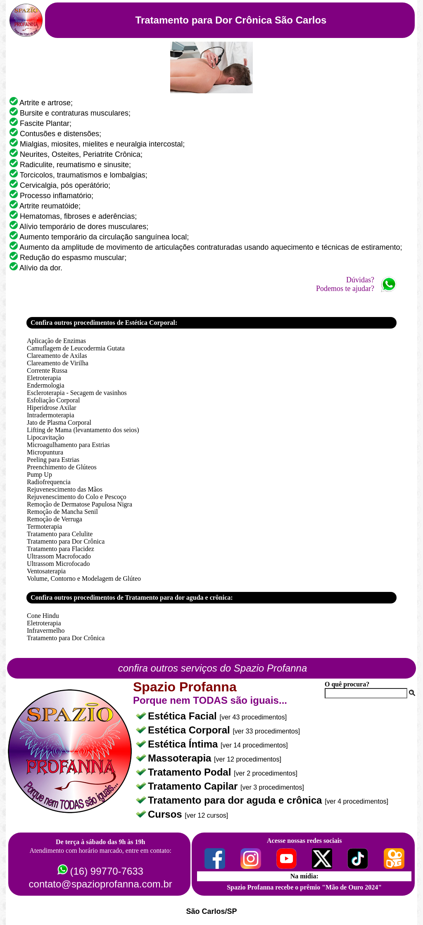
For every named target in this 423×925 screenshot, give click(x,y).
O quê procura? (347, 684)
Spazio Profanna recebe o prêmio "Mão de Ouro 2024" (304, 887)
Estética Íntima (184, 744)
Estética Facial (183, 716)
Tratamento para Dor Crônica (66, 541)
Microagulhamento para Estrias (68, 444)
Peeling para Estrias (53, 459)
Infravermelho (46, 630)
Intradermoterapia (50, 415)
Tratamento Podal (191, 772)
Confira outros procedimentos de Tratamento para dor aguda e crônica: (132, 597)
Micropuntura (45, 452)
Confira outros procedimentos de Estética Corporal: (104, 322)
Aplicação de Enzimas (56, 340)
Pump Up (39, 474)
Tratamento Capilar (194, 786)
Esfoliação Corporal (53, 400)
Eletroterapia (44, 377)
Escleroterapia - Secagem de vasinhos (77, 392)
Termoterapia (44, 526)
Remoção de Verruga (54, 519)
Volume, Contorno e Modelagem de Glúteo (84, 578)
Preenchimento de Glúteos (62, 467)
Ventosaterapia (46, 571)
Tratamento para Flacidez (60, 548)
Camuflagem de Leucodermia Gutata (76, 348)
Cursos (166, 814)
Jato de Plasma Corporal (59, 422)
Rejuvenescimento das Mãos (64, 489)
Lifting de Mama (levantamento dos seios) (83, 429)
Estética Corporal (190, 730)
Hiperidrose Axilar (51, 407)
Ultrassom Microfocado (58, 563)
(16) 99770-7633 (106, 871)
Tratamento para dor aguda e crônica (236, 800)
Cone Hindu (43, 615)
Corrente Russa (47, 370)
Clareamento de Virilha (57, 363)
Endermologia (45, 385)
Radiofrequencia (49, 481)
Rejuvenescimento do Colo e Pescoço (76, 496)
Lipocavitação (45, 437)
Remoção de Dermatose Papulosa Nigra (79, 504)
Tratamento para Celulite (60, 533)
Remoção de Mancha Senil (62, 511)
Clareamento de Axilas (57, 355)
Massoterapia (181, 758)
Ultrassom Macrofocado (59, 556)
